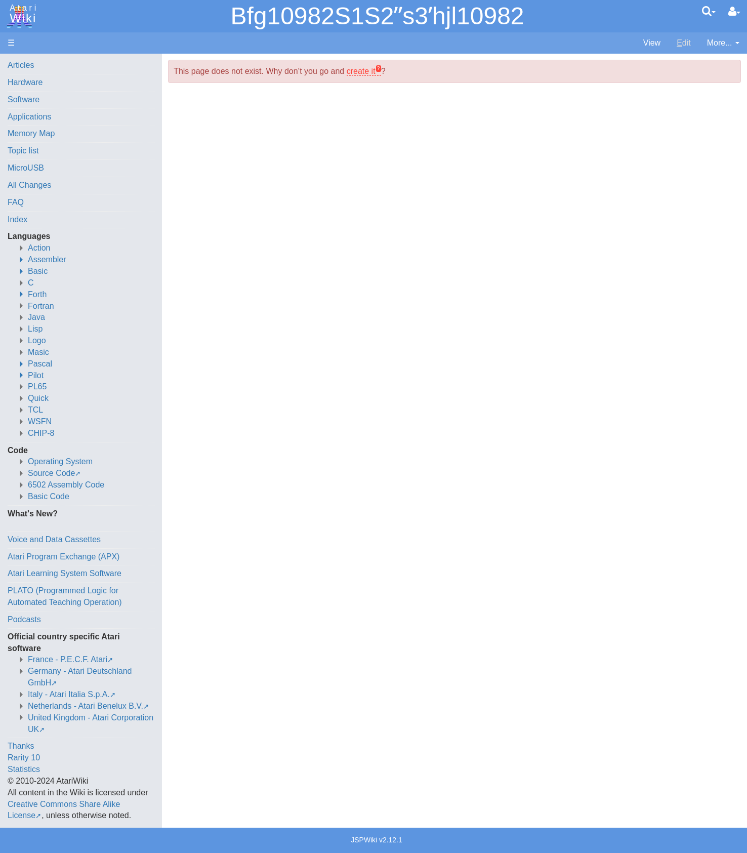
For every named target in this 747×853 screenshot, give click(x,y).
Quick (38, 398)
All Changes (29, 185)
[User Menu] (734, 12)
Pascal (40, 363)
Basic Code (48, 496)
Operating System (60, 461)
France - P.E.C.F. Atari (67, 659)
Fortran (41, 306)
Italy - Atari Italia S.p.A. (69, 694)
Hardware (25, 82)
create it (361, 71)
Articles (21, 65)
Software (23, 99)
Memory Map (31, 133)
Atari (21, 14)
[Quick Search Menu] (709, 11)
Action (39, 247)
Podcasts (24, 619)
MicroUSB (26, 168)
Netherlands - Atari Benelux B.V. (85, 706)
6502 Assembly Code (66, 484)
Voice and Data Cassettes (54, 539)
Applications (29, 116)
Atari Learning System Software (64, 573)
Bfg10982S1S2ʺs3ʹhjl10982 (377, 16)
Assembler (47, 259)
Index (17, 219)
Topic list (23, 150)
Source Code (51, 473)
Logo (37, 340)
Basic (38, 271)
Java (36, 317)
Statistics (24, 769)
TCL (35, 409)
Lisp (35, 328)
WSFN (40, 421)
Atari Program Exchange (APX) (63, 556)
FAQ (16, 202)
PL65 (37, 386)
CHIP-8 (41, 433)
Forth (37, 294)
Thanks (21, 746)
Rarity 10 (24, 757)
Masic (38, 352)
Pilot (36, 375)
